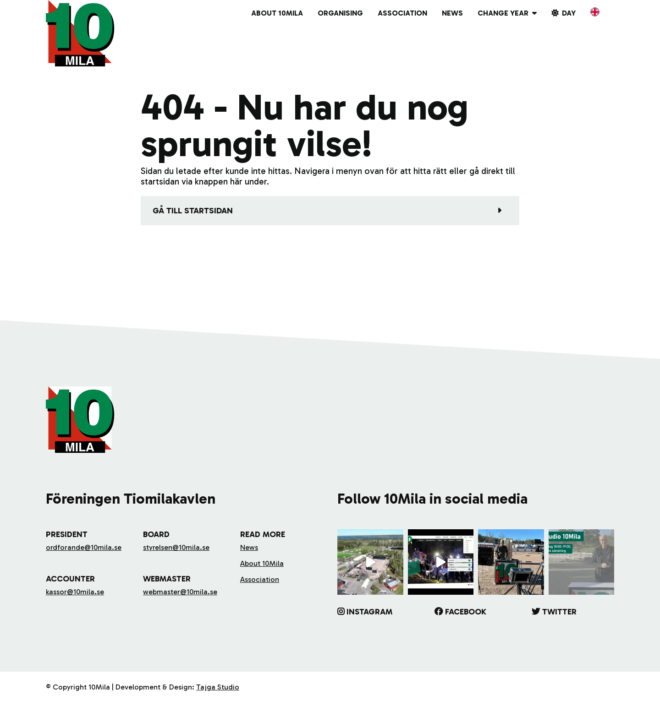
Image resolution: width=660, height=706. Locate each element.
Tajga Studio (217, 687)
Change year (503, 13)
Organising (340, 13)
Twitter (559, 612)
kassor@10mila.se (75, 591)
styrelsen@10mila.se (176, 547)
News (452, 13)
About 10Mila (277, 13)
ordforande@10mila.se (83, 547)
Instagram (369, 612)
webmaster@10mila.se (180, 591)
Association (402, 13)
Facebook (465, 612)
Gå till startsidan (193, 211)
